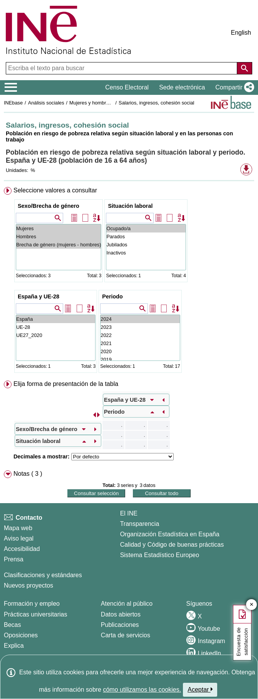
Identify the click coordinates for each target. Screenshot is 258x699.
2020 (140, 351)
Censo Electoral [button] (127, 87)
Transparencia (139, 523)
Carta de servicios (125, 635)
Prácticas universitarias (35, 614)
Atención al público (126, 603)
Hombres (58, 236)
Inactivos (145, 253)
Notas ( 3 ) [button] (27, 473)
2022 (140, 335)
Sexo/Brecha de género (48, 206)
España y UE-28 (38, 296)
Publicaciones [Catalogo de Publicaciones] (120, 625)
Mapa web (18, 528)
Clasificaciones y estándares (43, 575)
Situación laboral (130, 206)
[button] (233, 87)
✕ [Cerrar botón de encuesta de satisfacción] (252, 605)
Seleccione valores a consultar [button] (55, 190)
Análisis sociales (46, 103)
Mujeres (58, 228)
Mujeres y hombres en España (102, 103)
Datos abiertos (121, 614)
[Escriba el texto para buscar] (122, 68)
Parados (145, 236)
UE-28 (55, 327)
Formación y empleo (32, 603)
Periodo (112, 296)
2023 (140, 327)
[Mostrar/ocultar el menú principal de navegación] (11, 87)
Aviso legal (19, 538)
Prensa (13, 559)
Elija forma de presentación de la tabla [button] (65, 384)
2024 (140, 319)
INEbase (13, 103)
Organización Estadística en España (169, 534)
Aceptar (200, 689)
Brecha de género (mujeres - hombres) (58, 245)
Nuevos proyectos (28, 585)
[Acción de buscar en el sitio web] (244, 68)
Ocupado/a (145, 228)
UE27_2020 (55, 335)
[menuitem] (129, 281)
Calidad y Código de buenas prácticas (172, 544)
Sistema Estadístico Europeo (159, 555)
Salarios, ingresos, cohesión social (156, 103)
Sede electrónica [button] (182, 87)
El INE (128, 513)
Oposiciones (21, 635)
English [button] (241, 32)
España (55, 319)
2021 (140, 343)
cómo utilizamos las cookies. (142, 689)
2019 (140, 359)
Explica (14, 645)
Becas (12, 625)
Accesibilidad (22, 549)
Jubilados (145, 245)
